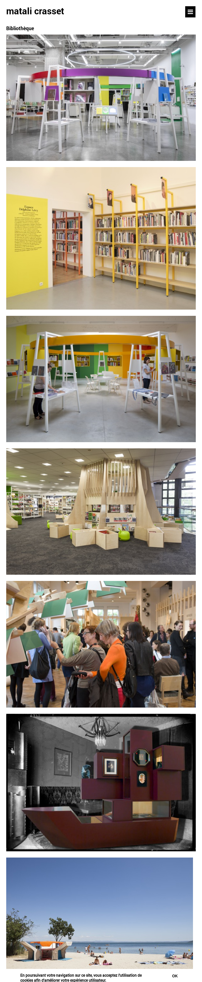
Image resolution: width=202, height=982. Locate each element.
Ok (175, 977)
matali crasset (35, 11)
